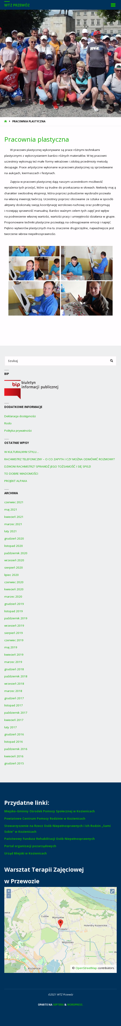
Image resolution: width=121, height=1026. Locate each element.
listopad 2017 (13, 705)
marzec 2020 (13, 596)
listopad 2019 (13, 611)
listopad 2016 (13, 742)
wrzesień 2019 (14, 625)
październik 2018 (15, 676)
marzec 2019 (13, 662)
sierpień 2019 (13, 633)
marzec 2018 (13, 691)
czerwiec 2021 (13, 502)
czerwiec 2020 (13, 582)
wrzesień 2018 (14, 684)
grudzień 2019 (14, 604)
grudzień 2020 (14, 538)
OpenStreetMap (86, 968)
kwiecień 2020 (13, 589)
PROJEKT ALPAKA (15, 481)
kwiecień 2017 (13, 720)
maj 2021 (10, 509)
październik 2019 (15, 618)
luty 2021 (10, 531)
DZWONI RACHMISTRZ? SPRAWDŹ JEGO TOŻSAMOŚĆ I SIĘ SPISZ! (47, 466)
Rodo (8, 423)
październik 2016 (15, 749)
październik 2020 (15, 553)
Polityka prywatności (18, 430)
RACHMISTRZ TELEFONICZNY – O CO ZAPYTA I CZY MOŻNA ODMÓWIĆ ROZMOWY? (59, 459)
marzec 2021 (13, 524)
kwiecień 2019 (13, 654)
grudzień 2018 (14, 669)
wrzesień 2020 (14, 560)
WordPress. (75, 1004)
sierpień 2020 (13, 567)
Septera (58, 1004)
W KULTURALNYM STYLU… (21, 452)
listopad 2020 (13, 546)
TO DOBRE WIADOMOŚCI (21, 473)
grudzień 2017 (14, 698)
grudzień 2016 (14, 734)
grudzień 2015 (14, 763)
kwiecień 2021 (13, 517)
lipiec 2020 (11, 575)
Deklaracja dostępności (20, 416)
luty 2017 (10, 727)
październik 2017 (15, 713)
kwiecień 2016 (13, 756)
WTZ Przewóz (17, 5)
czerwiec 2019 (13, 640)
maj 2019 (10, 647)
